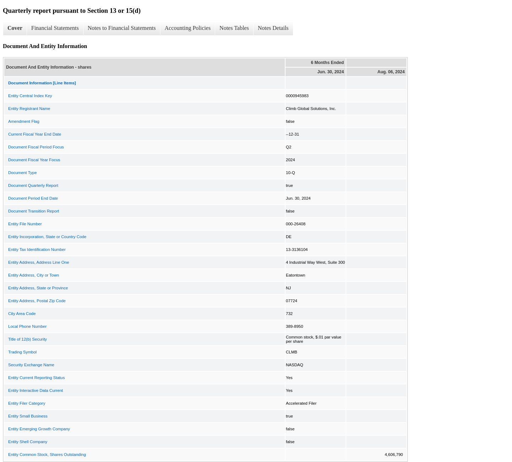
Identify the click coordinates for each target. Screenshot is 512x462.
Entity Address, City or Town (33, 275)
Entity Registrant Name (29, 108)
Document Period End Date (33, 198)
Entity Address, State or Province (38, 288)
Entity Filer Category (26, 403)
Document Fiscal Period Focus (36, 147)
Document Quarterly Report (33, 185)
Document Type (22, 172)
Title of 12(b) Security (27, 339)
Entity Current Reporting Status (36, 378)
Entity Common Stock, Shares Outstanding (47, 454)
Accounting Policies (187, 28)
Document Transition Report (33, 211)
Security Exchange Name (31, 365)
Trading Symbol (22, 352)
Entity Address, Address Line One (38, 262)
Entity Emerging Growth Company (39, 429)
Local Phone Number (27, 326)
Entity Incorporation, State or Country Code (47, 237)
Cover (14, 28)
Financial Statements (55, 28)
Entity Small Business (28, 416)
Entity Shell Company (27, 442)
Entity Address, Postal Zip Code (37, 301)
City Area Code (22, 313)
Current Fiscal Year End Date (34, 134)
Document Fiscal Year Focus (34, 160)
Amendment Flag (23, 121)
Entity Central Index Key (30, 96)
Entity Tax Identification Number (37, 249)
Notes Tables (234, 28)
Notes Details (273, 28)
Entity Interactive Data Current (35, 390)
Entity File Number (25, 224)
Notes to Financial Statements (122, 28)
